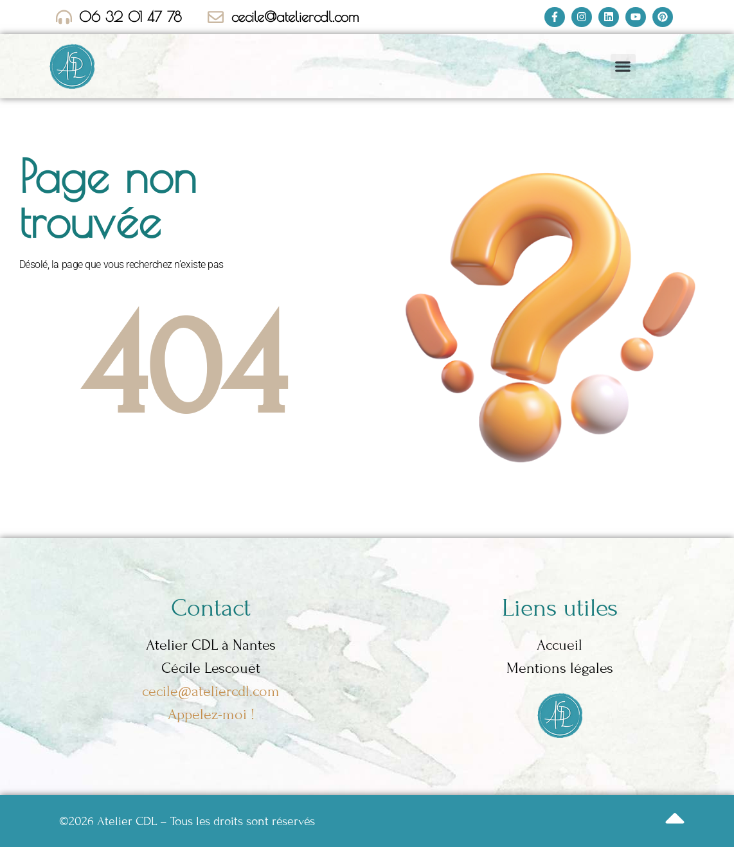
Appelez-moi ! (211, 714)
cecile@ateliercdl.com (211, 691)
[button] (623, 66)
